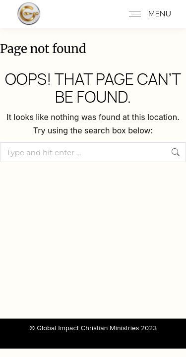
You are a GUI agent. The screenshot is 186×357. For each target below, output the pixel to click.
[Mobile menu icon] (147, 14)
